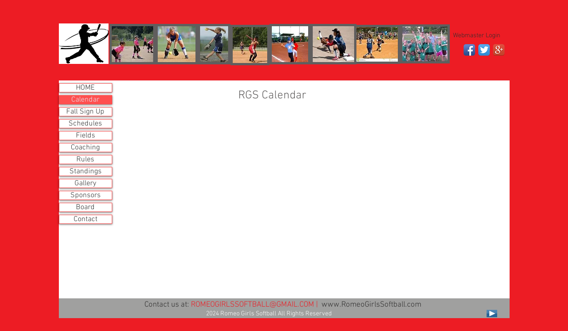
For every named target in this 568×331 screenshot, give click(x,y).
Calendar (85, 100)
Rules (85, 159)
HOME (85, 88)
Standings (85, 171)
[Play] (492, 313)
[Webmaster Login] (477, 36)
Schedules (85, 124)
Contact (86, 219)
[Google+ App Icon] (499, 50)
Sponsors (85, 195)
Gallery (85, 183)
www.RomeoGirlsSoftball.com (371, 304)
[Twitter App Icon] (484, 50)
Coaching (85, 147)
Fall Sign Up (85, 112)
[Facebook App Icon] (469, 50)
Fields (85, 135)
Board (85, 207)
